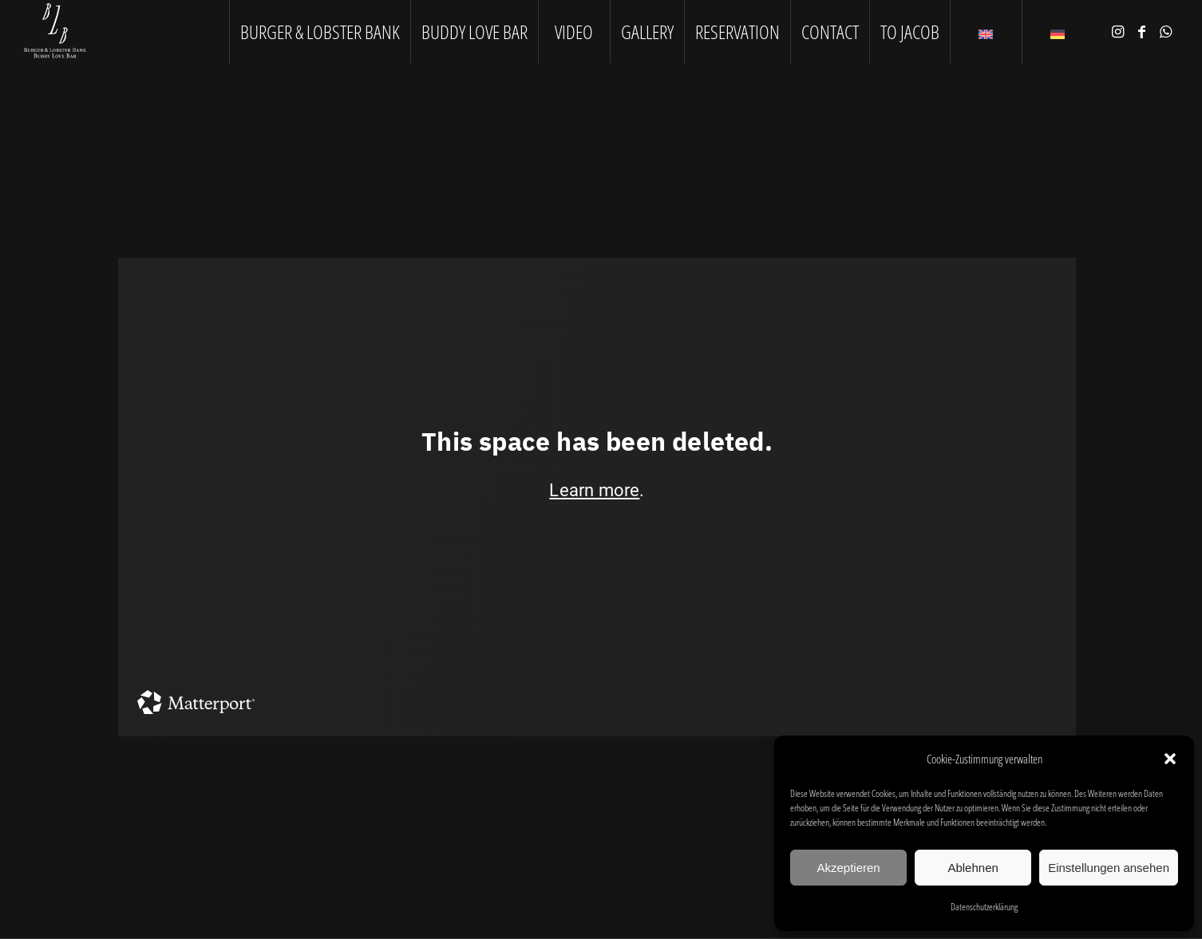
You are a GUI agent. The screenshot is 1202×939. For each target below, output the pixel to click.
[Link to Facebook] (1142, 31)
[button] (1170, 759)
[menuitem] (319, 32)
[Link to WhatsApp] (1166, 31)
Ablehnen (972, 867)
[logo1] (55, 32)
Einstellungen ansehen (1108, 867)
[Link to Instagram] (1118, 31)
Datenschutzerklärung (984, 906)
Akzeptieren (848, 867)
